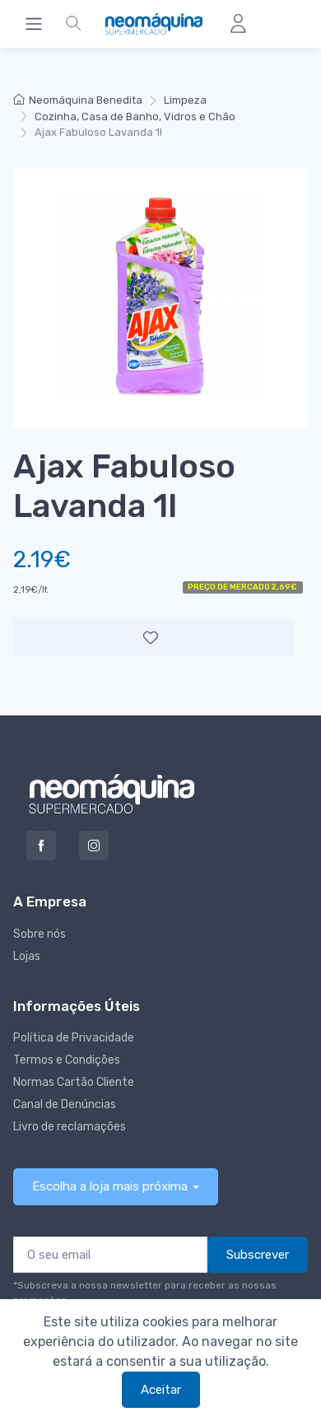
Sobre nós (39, 934)
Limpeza (185, 100)
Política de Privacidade (73, 1038)
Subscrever (257, 1254)
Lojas (26, 956)
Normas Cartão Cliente (73, 1082)
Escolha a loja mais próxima (110, 1186)
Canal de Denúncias (64, 1104)
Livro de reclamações (69, 1127)
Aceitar (161, 1389)
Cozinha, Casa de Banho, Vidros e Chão (135, 116)
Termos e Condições (66, 1060)
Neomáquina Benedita (77, 100)
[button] (73, 24)
